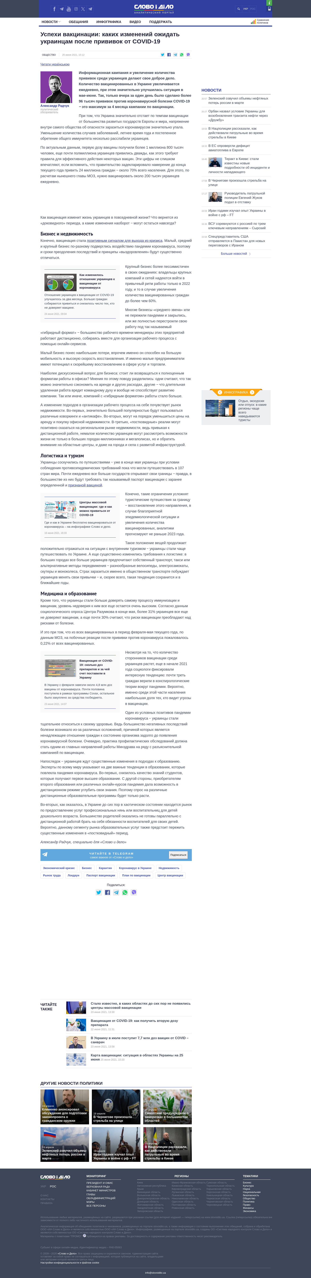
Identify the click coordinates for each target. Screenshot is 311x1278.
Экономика (249, 1211)
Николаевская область (185, 1198)
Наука (246, 1188)
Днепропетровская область (153, 1198)
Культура (248, 1185)
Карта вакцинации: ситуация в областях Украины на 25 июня (140, 1057)
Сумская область (216, 1182)
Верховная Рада (98, 1186)
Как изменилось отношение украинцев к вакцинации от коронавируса (97, 281)
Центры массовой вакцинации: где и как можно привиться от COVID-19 (95, 509)
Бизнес (87, 868)
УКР (245, 8)
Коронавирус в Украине (135, 868)
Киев (140, 1182)
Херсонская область (218, 1192)
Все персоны (96, 1205)
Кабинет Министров (101, 1190)
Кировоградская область (186, 1188)
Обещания (78, 22)
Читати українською (55, 64)
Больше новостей (236, 253)
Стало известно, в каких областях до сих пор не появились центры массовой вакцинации (141, 1008)
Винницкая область (148, 1192)
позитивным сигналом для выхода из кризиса (124, 241)
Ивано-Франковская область (189, 1182)
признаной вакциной (85, 485)
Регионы (182, 1176)
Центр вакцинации (170, 875)
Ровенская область (183, 1207)
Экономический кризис (59, 868)
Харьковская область (219, 1188)
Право (247, 1204)
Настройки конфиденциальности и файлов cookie (69, 1262)
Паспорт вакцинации (100, 875)
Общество (49, 55)
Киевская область (182, 1185)
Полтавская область (184, 1204)
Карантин (105, 868)
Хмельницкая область (219, 1195)
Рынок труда (52, 875)
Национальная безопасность (252, 1194)
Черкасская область (218, 1198)
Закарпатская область (150, 1207)
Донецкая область (148, 1201)
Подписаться (178, 854)
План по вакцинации (136, 875)
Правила (46, 1203)
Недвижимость (169, 868)
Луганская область (183, 1192)
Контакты (47, 1199)
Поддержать (160, 22)
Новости (51, 22)
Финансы (248, 1207)
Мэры (90, 1201)
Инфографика (108, 22)
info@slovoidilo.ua (155, 1272)
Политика (248, 1201)
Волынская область (148, 1195)
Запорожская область (150, 1211)
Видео (135, 22)
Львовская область (183, 1195)
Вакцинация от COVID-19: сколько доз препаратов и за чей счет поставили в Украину (96, 669)
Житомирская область (150, 1204)
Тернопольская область (220, 1185)
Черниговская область (219, 1201)
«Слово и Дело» (67, 1253)
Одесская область (183, 1201)
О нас (44, 1195)
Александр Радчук (54, 105)
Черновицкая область (219, 1204)
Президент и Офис (99, 1182)
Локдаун (73, 875)
